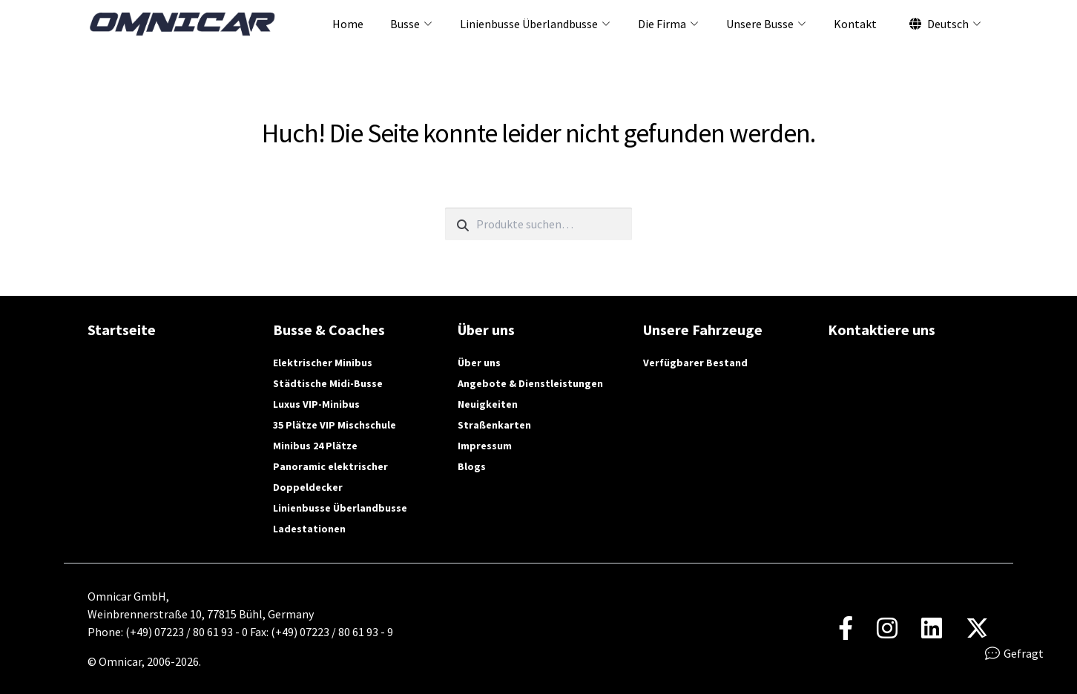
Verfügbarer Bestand (695, 362)
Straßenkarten (494, 425)
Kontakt (855, 23)
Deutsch (939, 23)
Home (347, 23)
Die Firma (662, 23)
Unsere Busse (760, 23)
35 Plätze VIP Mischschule (334, 425)
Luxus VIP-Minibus (316, 404)
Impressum (485, 445)
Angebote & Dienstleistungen (530, 383)
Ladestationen (309, 528)
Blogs (472, 466)
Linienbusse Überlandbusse (529, 23)
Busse (405, 23)
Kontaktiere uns (881, 329)
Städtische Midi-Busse (328, 383)
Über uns (479, 362)
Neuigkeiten (488, 404)
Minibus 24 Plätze (315, 445)
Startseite (122, 329)
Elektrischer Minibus (322, 362)
